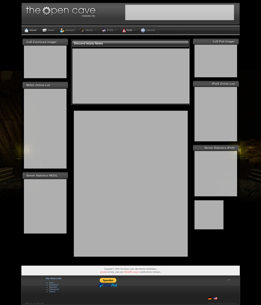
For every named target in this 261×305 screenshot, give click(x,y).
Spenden (53, 287)
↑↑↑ (229, 279)
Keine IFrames (179, 14)
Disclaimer (53, 285)
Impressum (54, 289)
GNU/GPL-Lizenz (131, 272)
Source (52, 291)
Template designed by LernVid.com (222, 303)
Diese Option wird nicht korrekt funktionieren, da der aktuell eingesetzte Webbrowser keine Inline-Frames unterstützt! (131, 184)
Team (51, 283)
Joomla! (103, 272)
